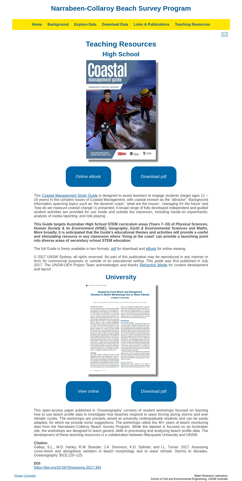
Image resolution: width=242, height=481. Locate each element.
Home (37, 24)
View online (88, 391)
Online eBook (88, 176)
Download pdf (153, 176)
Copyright (30, 475)
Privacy (19, 475)
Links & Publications (151, 24)
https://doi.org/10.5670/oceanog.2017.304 (67, 467)
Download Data (115, 24)
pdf (113, 249)
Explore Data (85, 24)
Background (57, 24)
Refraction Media (153, 265)
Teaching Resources (192, 24)
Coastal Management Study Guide (70, 195)
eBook (151, 249)
